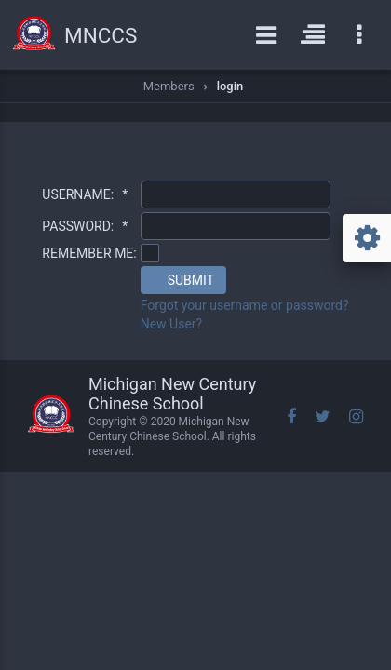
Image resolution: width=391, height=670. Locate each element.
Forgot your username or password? (245, 305)
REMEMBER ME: (89, 253)
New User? (172, 323)
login (230, 86)
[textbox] (235, 194)
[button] (183, 280)
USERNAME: (85, 194)
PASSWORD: (85, 226)
